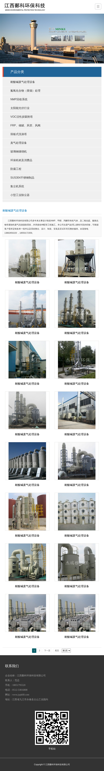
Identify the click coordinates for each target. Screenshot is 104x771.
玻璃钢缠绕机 (18, 151)
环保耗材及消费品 (21, 160)
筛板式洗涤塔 (18, 134)
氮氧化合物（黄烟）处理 (25, 90)
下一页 (47, 650)
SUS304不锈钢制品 (22, 177)
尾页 (57, 650)
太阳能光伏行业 (19, 108)
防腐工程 (15, 168)
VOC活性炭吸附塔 (21, 116)
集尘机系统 (17, 186)
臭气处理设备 (18, 142)
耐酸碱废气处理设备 (22, 81)
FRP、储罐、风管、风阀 (25, 125)
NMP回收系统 (18, 99)
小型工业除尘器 (19, 195)
